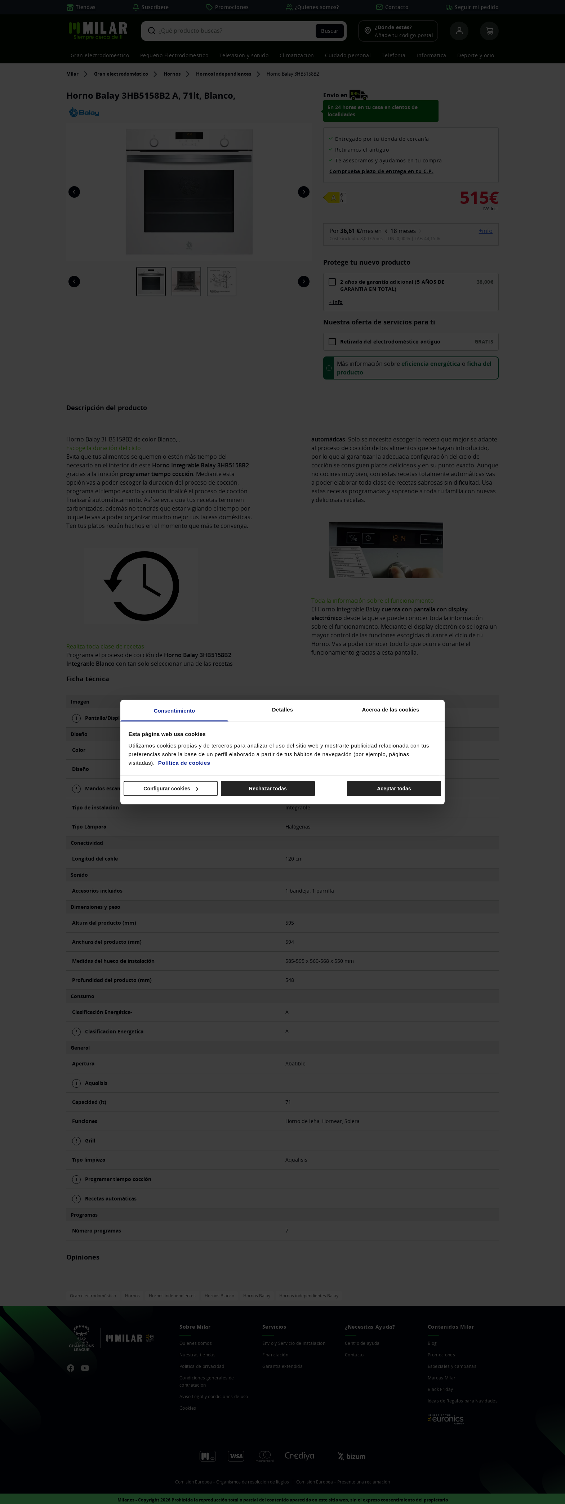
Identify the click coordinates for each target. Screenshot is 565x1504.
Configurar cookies (170, 788)
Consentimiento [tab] (174, 710)
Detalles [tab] (282, 709)
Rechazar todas (268, 788)
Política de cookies (184, 762)
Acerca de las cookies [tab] (390, 709)
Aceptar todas (394, 788)
